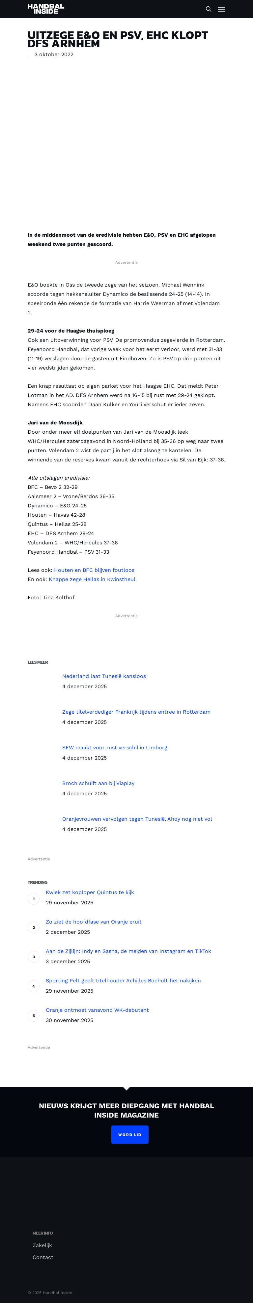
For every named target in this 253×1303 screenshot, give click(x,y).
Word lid (130, 1135)
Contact (43, 1257)
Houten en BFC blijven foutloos (94, 570)
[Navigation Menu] (221, 9)
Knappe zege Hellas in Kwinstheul (92, 579)
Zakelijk (42, 1245)
